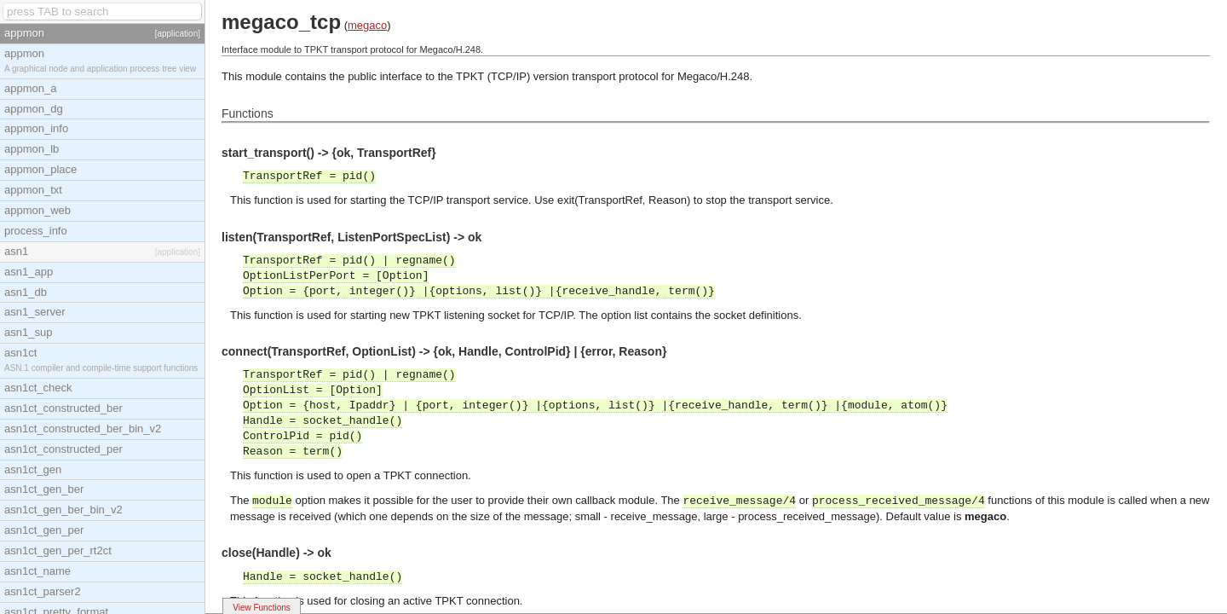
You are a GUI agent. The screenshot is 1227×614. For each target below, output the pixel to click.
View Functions (262, 607)
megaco (367, 25)
